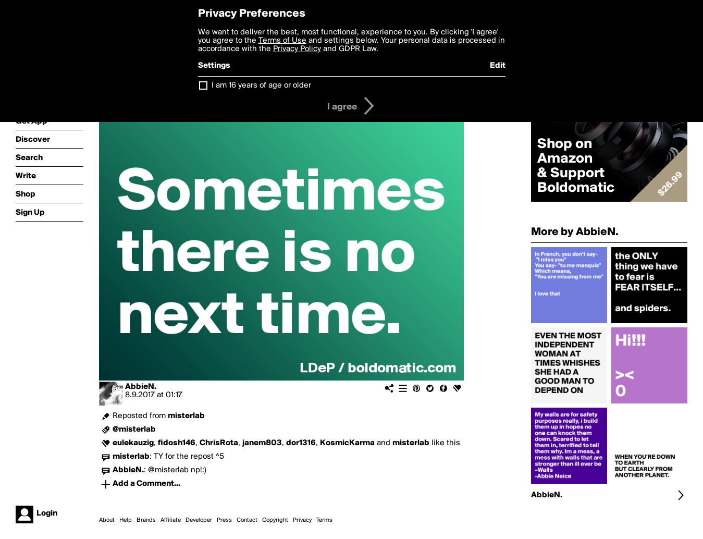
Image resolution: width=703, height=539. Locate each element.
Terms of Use (282, 40)
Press (224, 520)
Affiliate (171, 520)
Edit (497, 66)
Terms (324, 520)
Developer (199, 520)
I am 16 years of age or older (261, 85)
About (107, 520)
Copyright (275, 520)
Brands (146, 520)
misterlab (186, 416)
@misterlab (134, 429)
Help (125, 520)
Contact (247, 520)
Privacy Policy (297, 49)
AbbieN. (140, 387)
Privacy (302, 520)
